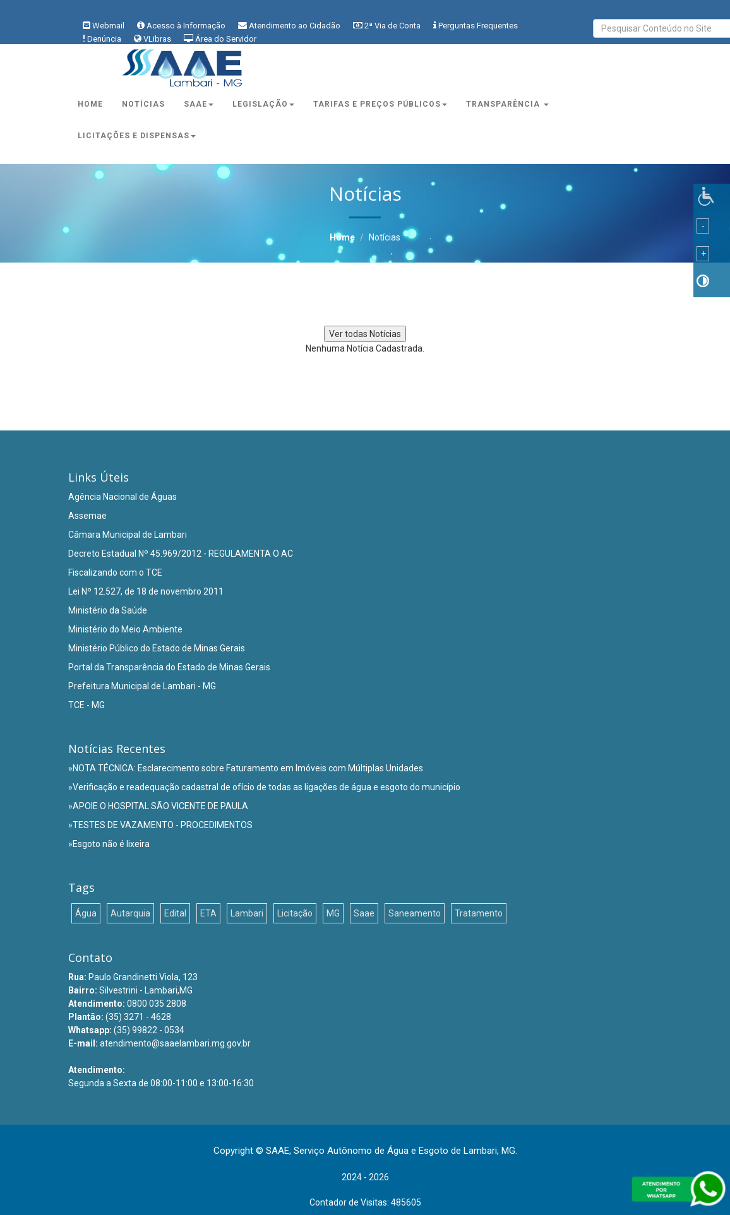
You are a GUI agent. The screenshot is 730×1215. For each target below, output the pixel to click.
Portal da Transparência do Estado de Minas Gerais (169, 667)
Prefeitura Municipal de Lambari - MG (142, 686)
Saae (364, 913)
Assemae (87, 516)
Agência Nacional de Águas (122, 497)
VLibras (157, 39)
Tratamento (479, 913)
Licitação (295, 913)
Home (90, 104)
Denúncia (104, 39)
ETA (208, 913)
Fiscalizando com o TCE (115, 572)
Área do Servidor (225, 39)
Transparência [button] (507, 104)
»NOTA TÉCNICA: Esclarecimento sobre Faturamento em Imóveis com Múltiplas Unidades (245, 768)
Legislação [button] (263, 104)
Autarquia (130, 913)
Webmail (108, 25)
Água (86, 913)
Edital (175, 913)
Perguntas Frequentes (478, 25)
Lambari (246, 913)
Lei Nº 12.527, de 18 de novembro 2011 (146, 591)
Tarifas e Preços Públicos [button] (380, 104)
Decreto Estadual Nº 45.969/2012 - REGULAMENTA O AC (180, 553)
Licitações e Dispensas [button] (137, 135)
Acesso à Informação (186, 25)
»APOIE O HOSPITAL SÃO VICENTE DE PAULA (158, 806)
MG (333, 913)
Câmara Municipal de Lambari (127, 535)
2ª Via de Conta (392, 25)
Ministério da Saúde (107, 610)
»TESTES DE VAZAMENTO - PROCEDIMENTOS (160, 825)
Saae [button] (198, 104)
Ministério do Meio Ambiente (125, 629)
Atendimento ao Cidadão (294, 25)
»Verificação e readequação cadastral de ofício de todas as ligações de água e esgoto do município (264, 787)
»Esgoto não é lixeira (109, 844)
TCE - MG (86, 705)
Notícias (143, 104)
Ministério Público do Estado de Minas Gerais (156, 648)
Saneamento (414, 913)
